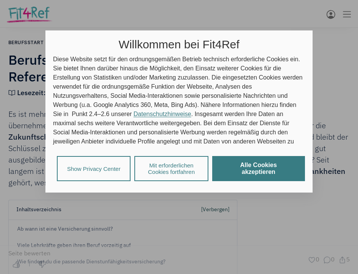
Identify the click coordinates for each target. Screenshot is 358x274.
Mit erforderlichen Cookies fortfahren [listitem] (171, 168)
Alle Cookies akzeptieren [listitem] (258, 168)
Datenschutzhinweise (162, 114)
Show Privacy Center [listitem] (94, 169)
